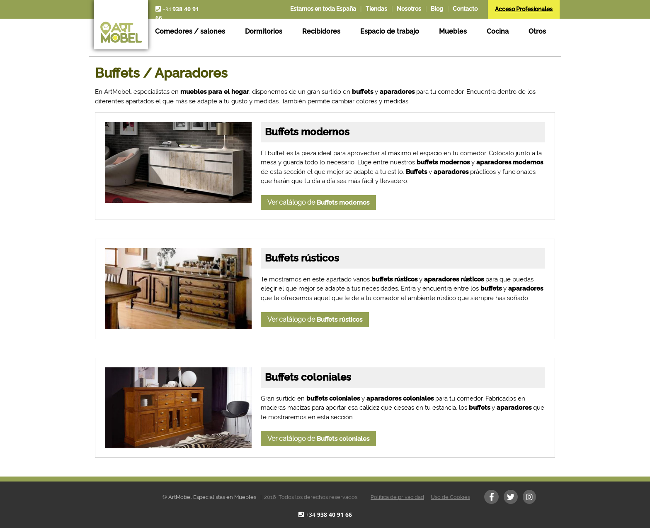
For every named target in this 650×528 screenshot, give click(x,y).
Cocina (498, 31)
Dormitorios (263, 31)
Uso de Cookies (450, 497)
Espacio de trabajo (389, 31)
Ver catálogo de (318, 202)
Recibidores (321, 31)
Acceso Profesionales (524, 9)
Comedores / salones (190, 31)
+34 (329, 514)
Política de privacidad (397, 497)
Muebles (453, 31)
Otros (537, 31)
